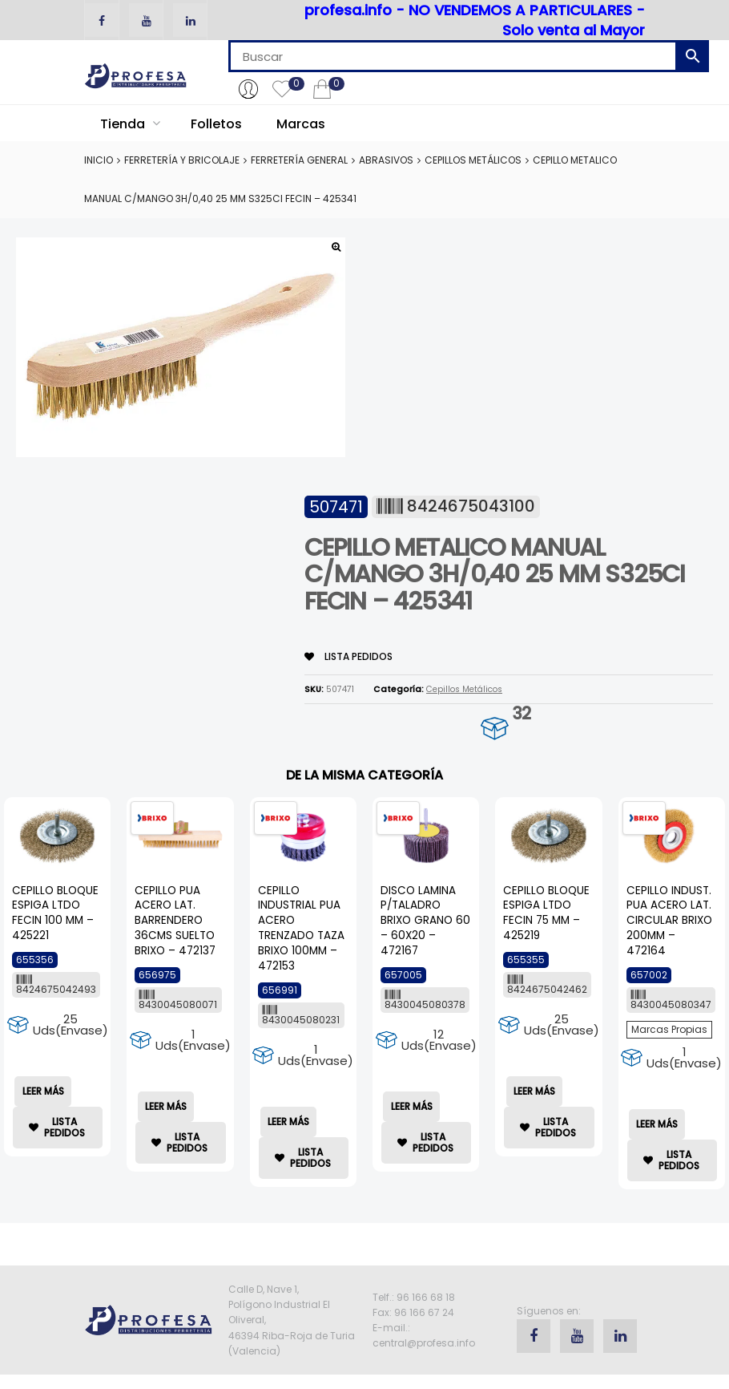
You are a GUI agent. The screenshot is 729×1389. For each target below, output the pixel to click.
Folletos (216, 124)
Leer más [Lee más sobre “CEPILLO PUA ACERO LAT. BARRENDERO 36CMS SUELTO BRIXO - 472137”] (166, 1106)
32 (521, 713)
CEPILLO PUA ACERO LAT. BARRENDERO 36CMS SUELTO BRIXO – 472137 (175, 921)
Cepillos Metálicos (473, 160)
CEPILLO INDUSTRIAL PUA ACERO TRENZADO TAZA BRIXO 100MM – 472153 (301, 928)
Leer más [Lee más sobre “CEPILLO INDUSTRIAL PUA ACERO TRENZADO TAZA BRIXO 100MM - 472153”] (288, 1121)
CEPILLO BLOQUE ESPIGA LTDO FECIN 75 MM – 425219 (546, 913)
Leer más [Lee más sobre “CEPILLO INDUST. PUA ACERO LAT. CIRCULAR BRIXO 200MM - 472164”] (657, 1124)
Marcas (300, 124)
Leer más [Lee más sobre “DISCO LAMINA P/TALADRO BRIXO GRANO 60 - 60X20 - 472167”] (412, 1106)
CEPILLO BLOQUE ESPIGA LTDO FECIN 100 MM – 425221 (55, 913)
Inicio (98, 160)
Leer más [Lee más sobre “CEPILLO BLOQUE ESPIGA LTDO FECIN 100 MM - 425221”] (43, 1091)
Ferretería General (299, 160)
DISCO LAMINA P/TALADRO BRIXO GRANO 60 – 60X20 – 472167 (425, 921)
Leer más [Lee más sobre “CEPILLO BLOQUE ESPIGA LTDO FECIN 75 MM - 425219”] (534, 1091)
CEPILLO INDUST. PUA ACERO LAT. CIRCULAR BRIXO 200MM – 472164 (669, 921)
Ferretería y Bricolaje (182, 160)
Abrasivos (386, 160)
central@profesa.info (424, 1343)
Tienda (130, 124)
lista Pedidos (348, 656)
